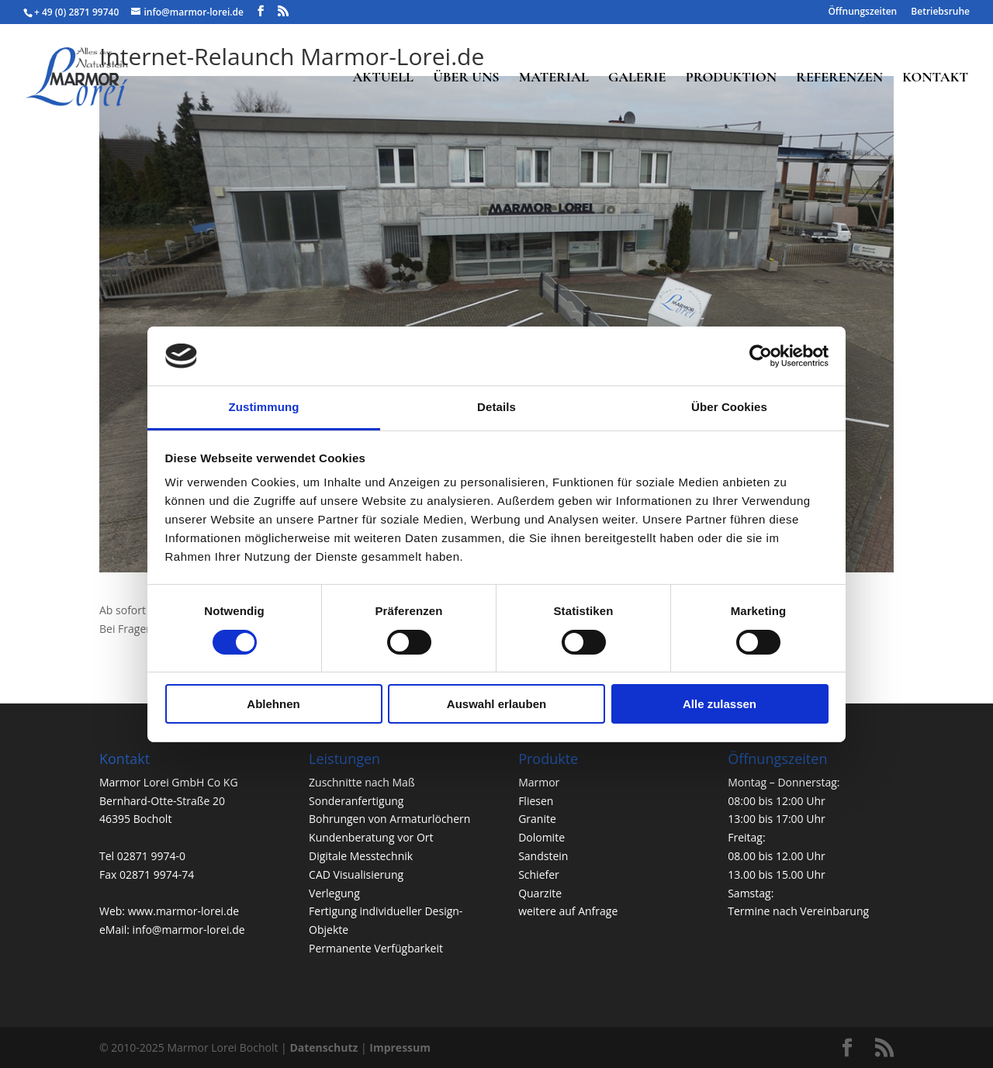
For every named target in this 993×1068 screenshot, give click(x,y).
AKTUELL (382, 78)
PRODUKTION (731, 78)
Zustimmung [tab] (264, 406)
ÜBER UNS (466, 78)
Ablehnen (273, 703)
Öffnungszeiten (862, 12)
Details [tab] (496, 406)
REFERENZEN (839, 78)
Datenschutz (323, 1047)
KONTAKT (935, 78)
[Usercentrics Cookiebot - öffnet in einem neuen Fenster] (761, 356)
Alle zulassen (719, 703)
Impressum (400, 1047)
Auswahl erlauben (496, 703)
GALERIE (637, 78)
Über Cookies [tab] (729, 406)
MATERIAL (554, 78)
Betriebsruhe (940, 12)
